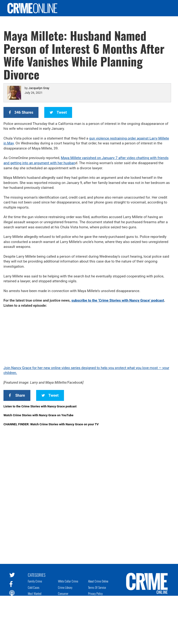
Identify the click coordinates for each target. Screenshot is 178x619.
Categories (36, 574)
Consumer (63, 593)
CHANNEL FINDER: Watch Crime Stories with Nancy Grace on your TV (51, 424)
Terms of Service (97, 587)
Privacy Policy (95, 593)
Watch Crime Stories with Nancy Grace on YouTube (38, 415)
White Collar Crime (68, 581)
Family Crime (35, 581)
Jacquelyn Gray (39, 88)
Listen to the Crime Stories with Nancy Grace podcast (39, 406)
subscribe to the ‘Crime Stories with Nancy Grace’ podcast (117, 300)
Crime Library (65, 587)
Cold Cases (33, 587)
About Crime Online (98, 581)
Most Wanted (34, 593)
